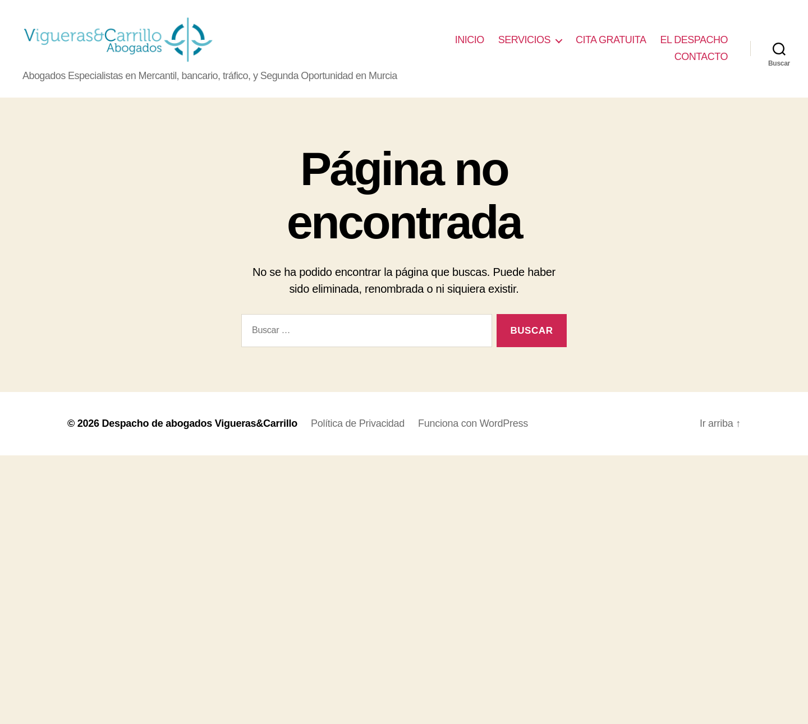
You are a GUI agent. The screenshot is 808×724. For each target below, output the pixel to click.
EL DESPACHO (694, 41)
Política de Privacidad (358, 425)
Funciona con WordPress (473, 425)
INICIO (469, 41)
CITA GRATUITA (611, 41)
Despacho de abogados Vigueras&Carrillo (199, 425)
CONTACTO (701, 57)
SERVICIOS (524, 41)
